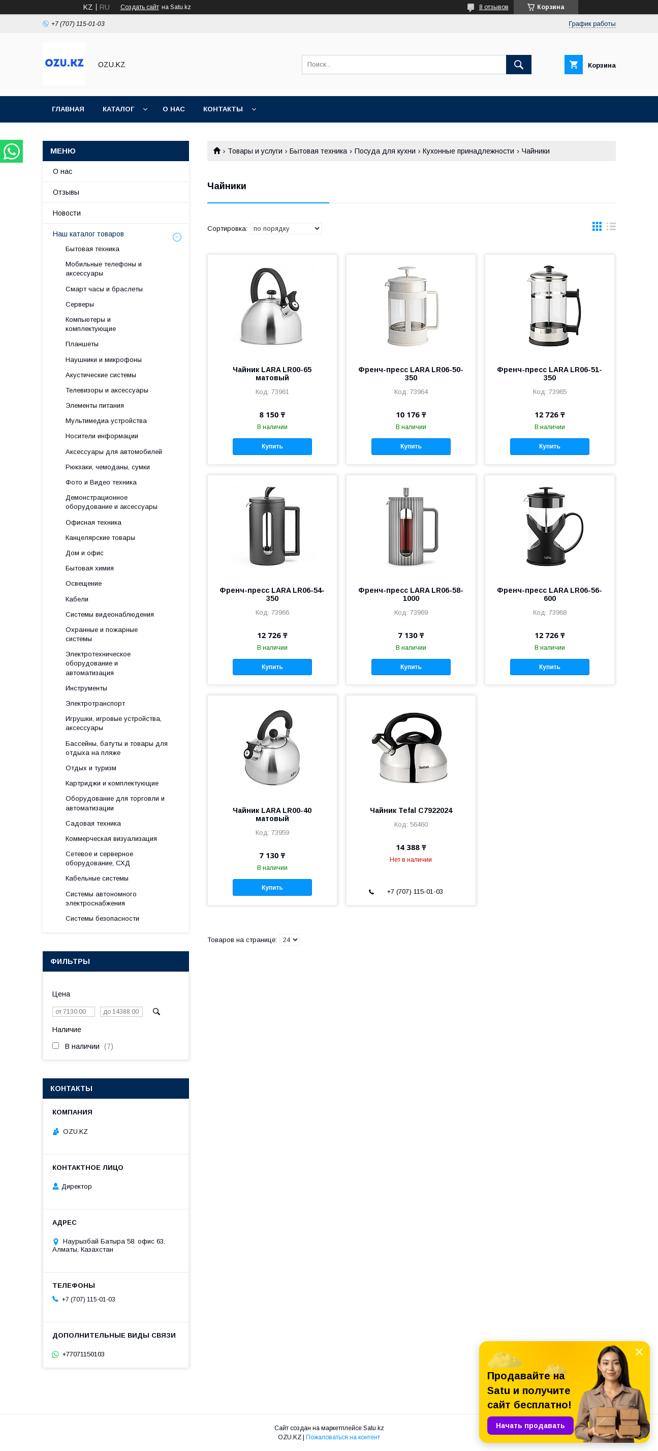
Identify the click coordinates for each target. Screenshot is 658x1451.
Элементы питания (95, 405)
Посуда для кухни (385, 151)
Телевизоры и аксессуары (107, 390)
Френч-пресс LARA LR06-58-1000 (410, 594)
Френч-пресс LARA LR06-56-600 (549, 594)
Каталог (118, 109)
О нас (174, 109)
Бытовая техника (318, 151)
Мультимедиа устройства (106, 421)
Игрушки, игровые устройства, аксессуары (114, 723)
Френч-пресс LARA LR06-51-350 (549, 374)
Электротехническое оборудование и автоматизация (98, 663)
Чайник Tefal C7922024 (411, 810)
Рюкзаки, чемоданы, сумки (108, 467)
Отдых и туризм (91, 768)
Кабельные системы (97, 878)
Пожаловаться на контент (343, 1437)
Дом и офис (85, 553)
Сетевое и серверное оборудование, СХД (99, 858)
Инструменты (86, 688)
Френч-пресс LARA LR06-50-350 (410, 374)
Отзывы (66, 192)
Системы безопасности (102, 918)
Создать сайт (139, 7)
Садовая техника (93, 823)
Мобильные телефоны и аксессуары (104, 268)
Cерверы (80, 304)
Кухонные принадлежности (468, 151)
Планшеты (82, 344)
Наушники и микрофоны (104, 360)
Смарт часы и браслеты (104, 289)
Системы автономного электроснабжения (101, 898)
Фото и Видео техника (101, 482)
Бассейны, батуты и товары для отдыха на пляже (117, 748)
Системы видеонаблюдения (110, 614)
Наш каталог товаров (88, 234)
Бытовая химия (90, 568)
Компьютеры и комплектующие (91, 324)
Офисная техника (93, 522)
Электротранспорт (95, 703)
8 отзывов (494, 7)
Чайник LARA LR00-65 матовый (272, 374)
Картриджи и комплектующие (112, 783)
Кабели (77, 599)
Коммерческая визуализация (111, 838)
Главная (68, 109)
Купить (272, 446)
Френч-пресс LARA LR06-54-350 (272, 594)
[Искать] (518, 64)
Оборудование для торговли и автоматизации (115, 803)
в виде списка (611, 229)
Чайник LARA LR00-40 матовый (272, 814)
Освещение (84, 583)
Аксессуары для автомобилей (114, 452)
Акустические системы (101, 375)
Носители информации (102, 436)
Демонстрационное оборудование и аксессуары (112, 502)
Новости (67, 213)
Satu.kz (373, 1428)
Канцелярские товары (100, 537)
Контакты (223, 109)
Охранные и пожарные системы (102, 634)
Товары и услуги (255, 151)
